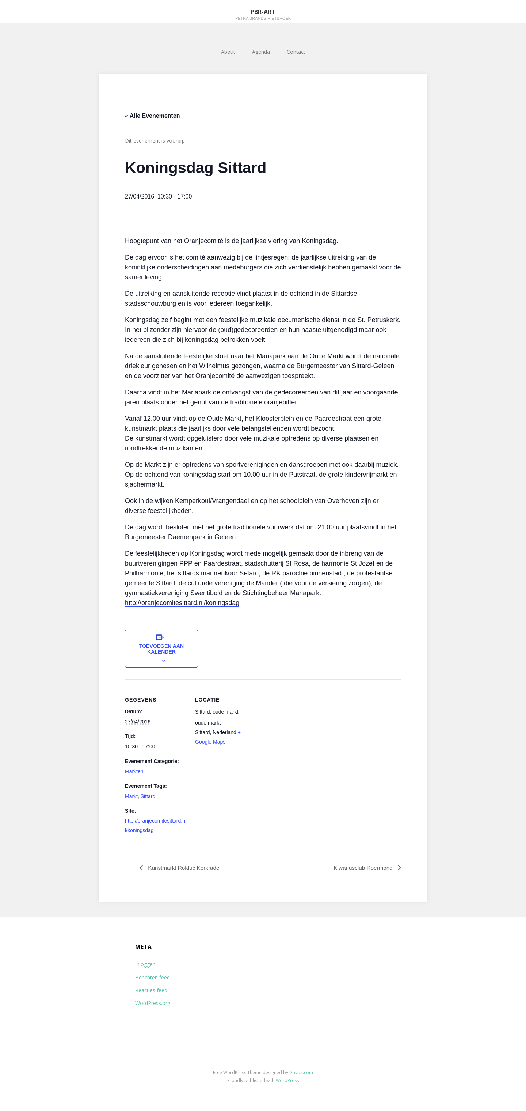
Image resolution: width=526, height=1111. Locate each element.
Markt (131, 796)
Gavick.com (301, 1072)
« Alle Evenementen (152, 116)
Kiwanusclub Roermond (362, 867)
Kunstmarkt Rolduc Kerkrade (184, 867)
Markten (134, 771)
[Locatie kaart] (303, 729)
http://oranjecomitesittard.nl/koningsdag (182, 602)
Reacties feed (151, 990)
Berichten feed (152, 977)
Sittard (148, 796)
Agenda (261, 51)
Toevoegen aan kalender (161, 649)
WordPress (287, 1080)
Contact (296, 51)
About (228, 51)
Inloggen (145, 964)
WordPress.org (152, 1002)
